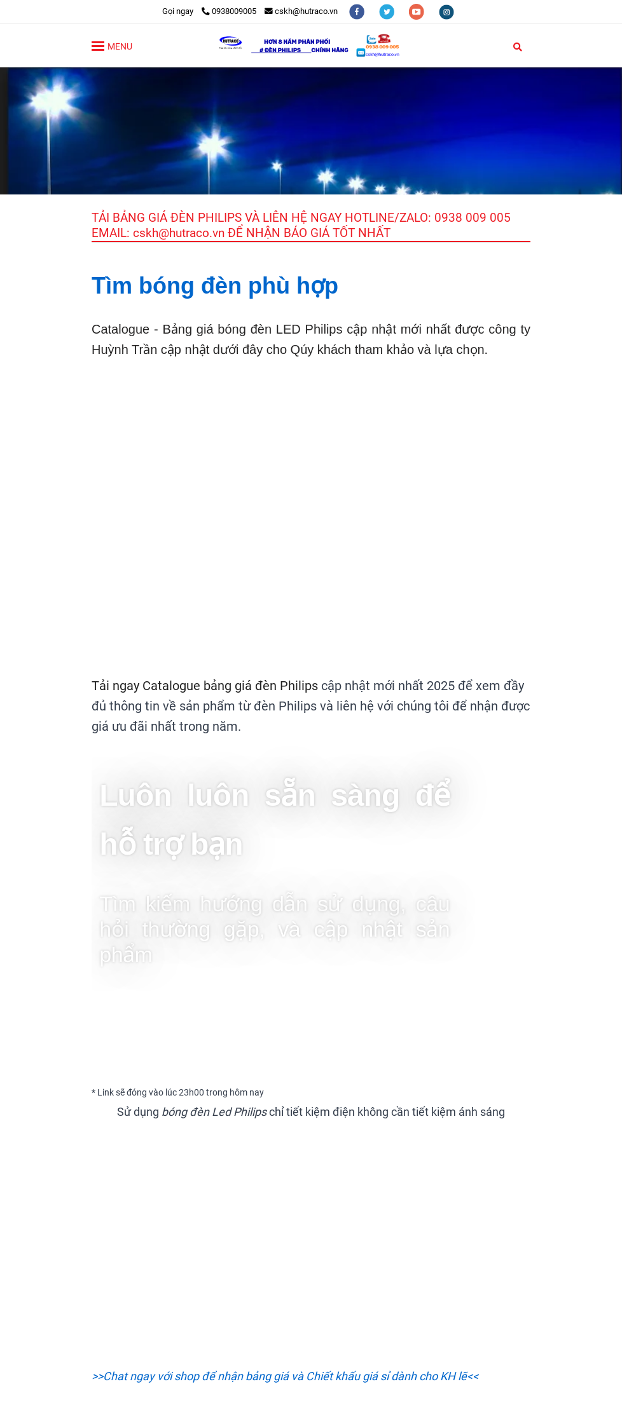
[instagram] (446, 11)
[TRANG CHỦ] (311, 45)
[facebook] (358, 11)
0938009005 (229, 11)
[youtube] (417, 11)
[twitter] (388, 11)
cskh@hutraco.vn (301, 11)
